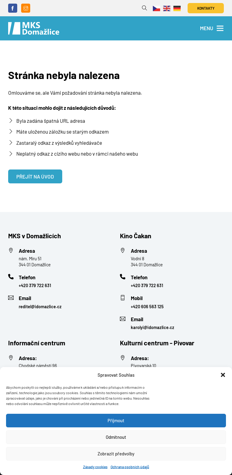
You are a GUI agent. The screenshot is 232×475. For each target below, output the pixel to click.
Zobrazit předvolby (116, 453)
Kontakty (205, 8)
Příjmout (116, 420)
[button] (223, 375)
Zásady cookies (95, 467)
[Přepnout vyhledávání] (144, 8)
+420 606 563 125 (147, 306)
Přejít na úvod (35, 176)
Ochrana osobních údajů (130, 467)
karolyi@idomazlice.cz (152, 327)
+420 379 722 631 (35, 285)
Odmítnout (116, 437)
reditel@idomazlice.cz (40, 306)
